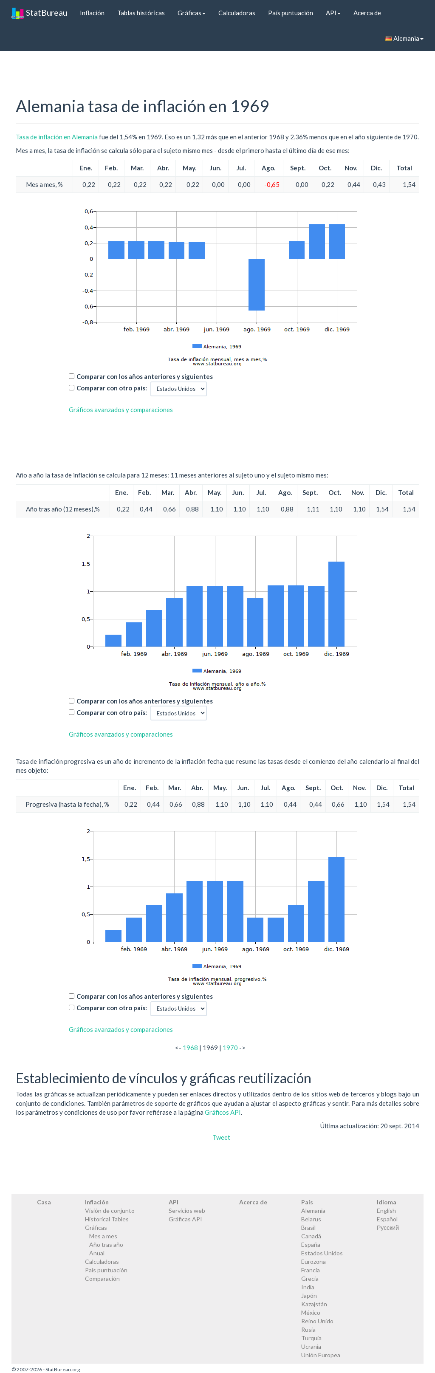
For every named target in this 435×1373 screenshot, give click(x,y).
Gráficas (192, 13)
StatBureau (39, 12)
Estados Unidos (322, 1253)
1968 (190, 1047)
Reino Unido (317, 1321)
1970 (230, 1047)
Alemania (404, 38)
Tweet (221, 1137)
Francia (310, 1270)
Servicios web (187, 1210)
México (310, 1312)
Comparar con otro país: (111, 388)
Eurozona (313, 1261)
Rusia (308, 1329)
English (386, 1210)
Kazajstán (314, 1304)
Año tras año (106, 1244)
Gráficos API (223, 1112)
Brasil (308, 1227)
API (333, 13)
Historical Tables (107, 1219)
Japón (309, 1295)
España (310, 1244)
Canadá (311, 1236)
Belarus (311, 1219)
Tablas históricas (141, 13)
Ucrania (311, 1346)
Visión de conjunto (110, 1210)
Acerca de (367, 13)
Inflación (92, 13)
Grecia (310, 1278)
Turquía (311, 1338)
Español (387, 1219)
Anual (97, 1253)
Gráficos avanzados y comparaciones (121, 409)
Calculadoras (236, 13)
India (307, 1287)
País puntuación (290, 13)
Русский (388, 1227)
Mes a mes (103, 1236)
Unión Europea (320, 1355)
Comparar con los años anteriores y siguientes (144, 376)
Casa (44, 1202)
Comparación (102, 1278)
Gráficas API (185, 1219)
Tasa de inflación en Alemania (57, 137)
